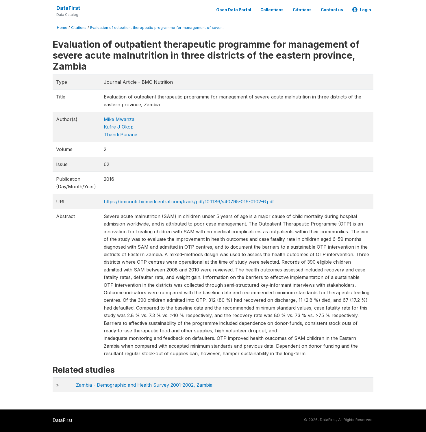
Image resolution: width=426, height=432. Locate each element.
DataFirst (68, 8)
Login (361, 10)
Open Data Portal (233, 10)
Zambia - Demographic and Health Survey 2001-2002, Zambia (144, 385)
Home (62, 27)
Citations (302, 10)
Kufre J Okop (119, 127)
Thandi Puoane (120, 134)
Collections (272, 10)
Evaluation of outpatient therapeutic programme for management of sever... (157, 27)
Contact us (332, 10)
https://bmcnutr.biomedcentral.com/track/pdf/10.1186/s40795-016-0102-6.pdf (189, 201)
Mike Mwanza (119, 119)
